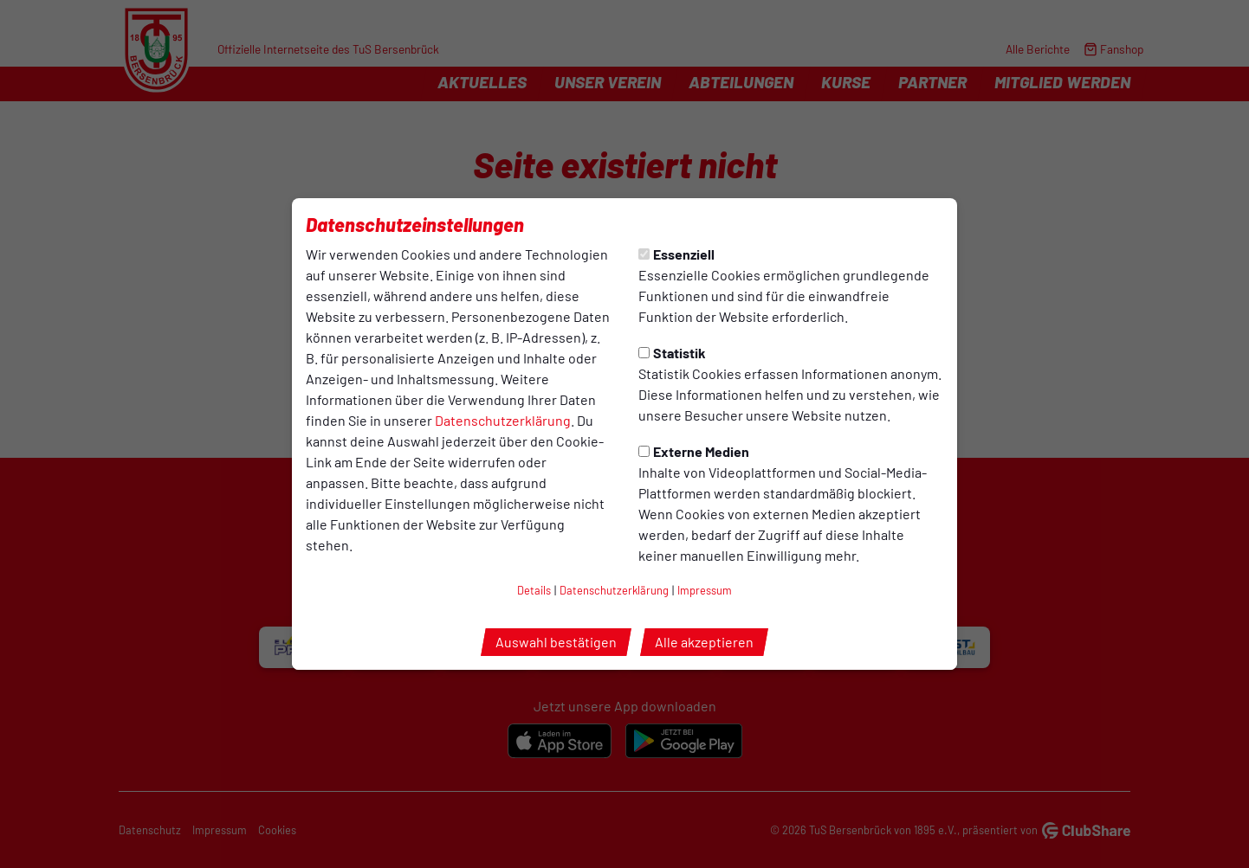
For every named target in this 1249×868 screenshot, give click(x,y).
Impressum (704, 590)
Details (534, 590)
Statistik (672, 352)
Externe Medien (693, 451)
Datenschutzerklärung (503, 420)
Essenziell (676, 254)
